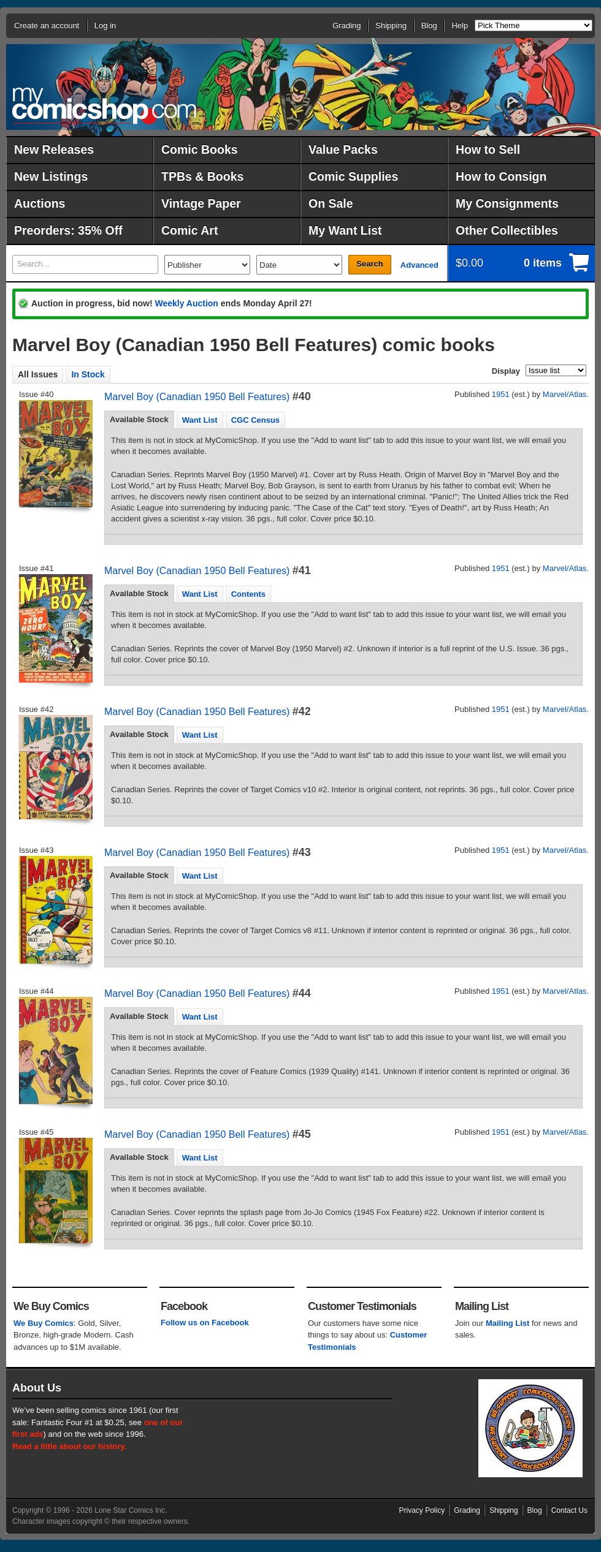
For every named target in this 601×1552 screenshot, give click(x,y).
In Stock (87, 374)
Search (369, 263)
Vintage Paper (201, 203)
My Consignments (507, 203)
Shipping (391, 25)
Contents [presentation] (248, 594)
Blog (429, 25)
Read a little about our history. (69, 1446)
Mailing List (508, 1323)
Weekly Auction (186, 303)
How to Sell (488, 149)
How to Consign (501, 176)
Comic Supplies (353, 176)
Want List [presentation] (200, 420)
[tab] (139, 420)
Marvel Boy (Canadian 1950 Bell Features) (196, 397)
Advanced (419, 265)
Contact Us (569, 1510)
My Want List (345, 230)
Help (459, 25)
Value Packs (343, 149)
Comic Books (199, 149)
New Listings (51, 176)
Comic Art (189, 230)
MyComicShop (104, 105)
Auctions (39, 203)
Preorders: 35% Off (68, 230)
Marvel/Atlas (565, 394)
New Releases (54, 149)
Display (506, 371)
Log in (105, 25)
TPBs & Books (202, 176)
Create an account (46, 25)
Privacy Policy (422, 1510)
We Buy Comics (43, 1323)
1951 (501, 394)
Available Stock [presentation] (139, 419)
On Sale (330, 203)
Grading (346, 25)
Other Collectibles (507, 230)
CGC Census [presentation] (255, 420)
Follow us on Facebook (205, 1322)
